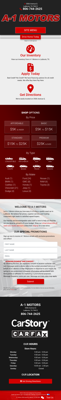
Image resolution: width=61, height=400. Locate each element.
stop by (35, 226)
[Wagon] (50, 167)
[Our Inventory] (30, 53)
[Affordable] (17, 127)
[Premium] (44, 141)
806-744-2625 (32, 9)
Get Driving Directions (30, 381)
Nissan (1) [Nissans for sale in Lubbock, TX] (45, 178)
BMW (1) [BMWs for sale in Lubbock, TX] (9, 181)
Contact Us (31, 393)
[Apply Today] (30, 73)
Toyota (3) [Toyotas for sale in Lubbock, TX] (45, 185)
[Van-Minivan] (50, 160)
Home (21, 393)
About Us (26, 393)
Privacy (12, 289)
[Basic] (44, 127)
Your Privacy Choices (43, 394)
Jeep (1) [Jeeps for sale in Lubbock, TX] (26, 188)
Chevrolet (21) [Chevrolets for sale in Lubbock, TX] (11, 188)
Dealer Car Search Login (17, 394)
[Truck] (37, 167)
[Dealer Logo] (30, 18)
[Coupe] (10, 167)
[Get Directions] (30, 93)
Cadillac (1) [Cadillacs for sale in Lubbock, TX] (10, 185)
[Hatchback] (23, 160)
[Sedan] (23, 167)
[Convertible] (10, 160)
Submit (30, 281)
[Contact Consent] (4, 261)
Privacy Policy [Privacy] (38, 393)
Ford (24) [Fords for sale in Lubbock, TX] (27, 178)
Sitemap (33, 394)
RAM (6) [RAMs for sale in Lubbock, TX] (44, 181)
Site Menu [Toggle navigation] (30, 30)
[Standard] (17, 141)
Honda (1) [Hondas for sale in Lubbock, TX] (27, 185)
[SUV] (37, 160)
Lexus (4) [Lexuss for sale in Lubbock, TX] (27, 191)
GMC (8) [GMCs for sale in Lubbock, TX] (26, 181)
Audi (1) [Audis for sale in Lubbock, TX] (8, 178)
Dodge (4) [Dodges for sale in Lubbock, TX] (9, 191)
